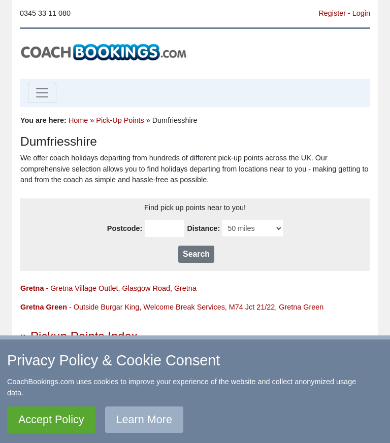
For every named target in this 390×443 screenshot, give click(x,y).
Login (361, 13)
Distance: (203, 228)
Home (78, 120)
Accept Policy (51, 419)
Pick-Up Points (120, 120)
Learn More (144, 419)
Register (332, 13)
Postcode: (125, 228)
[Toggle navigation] (42, 93)
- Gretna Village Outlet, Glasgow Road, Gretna (108, 288)
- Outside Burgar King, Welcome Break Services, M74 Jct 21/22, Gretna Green (171, 307)
